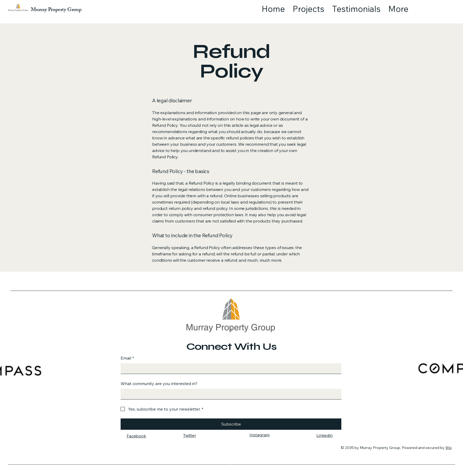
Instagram (259, 434)
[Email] (229, 368)
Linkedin (324, 435)
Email (127, 358)
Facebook (136, 435)
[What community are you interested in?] (229, 394)
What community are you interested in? (159, 383)
